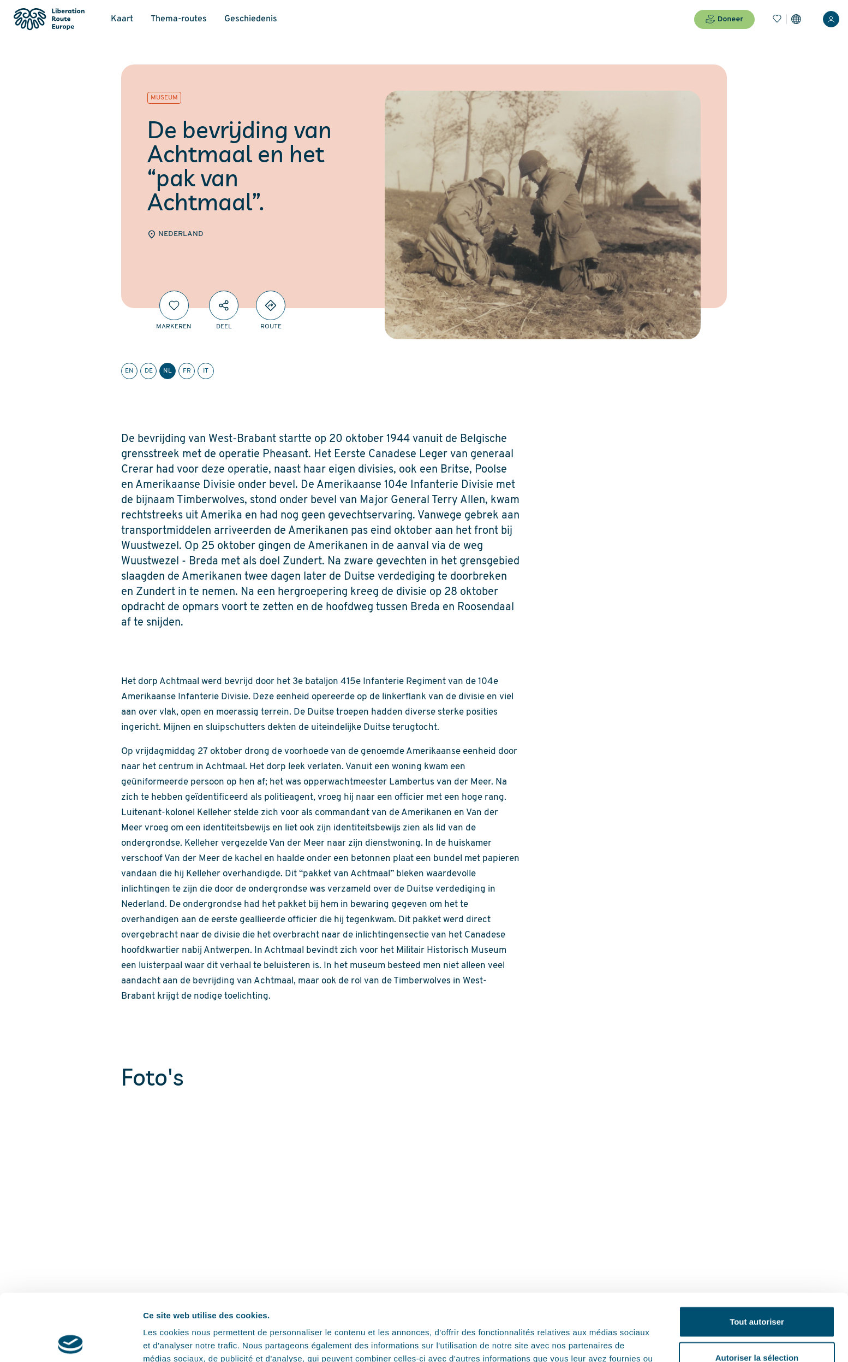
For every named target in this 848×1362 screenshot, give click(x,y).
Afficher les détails (601, 1340)
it (205, 371)
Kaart (122, 19)
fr (187, 371)
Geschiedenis (250, 19)
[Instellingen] (796, 19)
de (149, 371)
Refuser (757, 1326)
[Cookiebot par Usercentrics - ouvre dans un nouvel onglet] (70, 1340)
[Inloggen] (831, 19)
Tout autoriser (757, 1254)
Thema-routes (179, 19)
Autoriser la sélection (757, 1290)
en (129, 371)
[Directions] (270, 305)
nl (167, 371)
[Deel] (223, 305)
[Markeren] (174, 305)
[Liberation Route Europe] (49, 19)
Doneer (724, 19)
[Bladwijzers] (777, 19)
